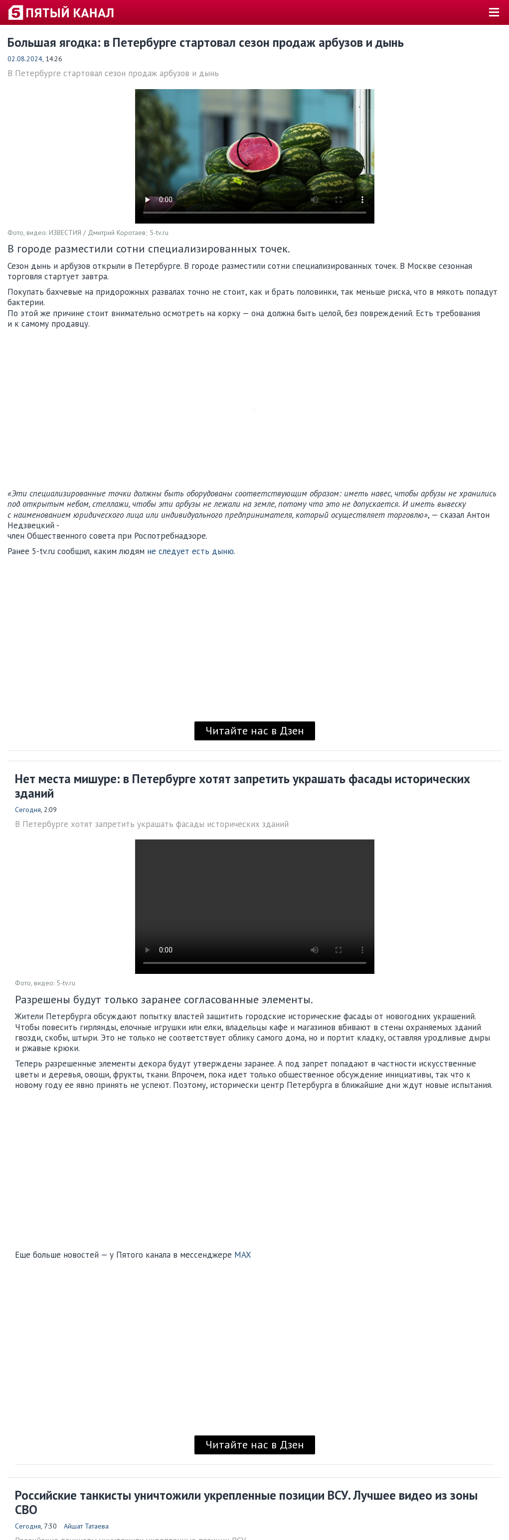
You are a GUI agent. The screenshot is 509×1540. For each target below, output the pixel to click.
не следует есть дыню (189, 551)
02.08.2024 (24, 58)
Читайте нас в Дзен (254, 730)
